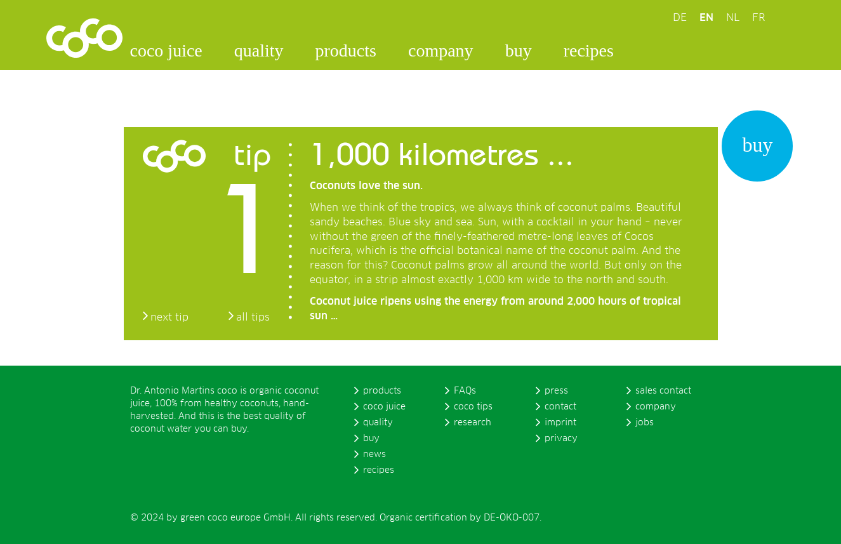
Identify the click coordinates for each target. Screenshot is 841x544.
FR (758, 18)
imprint (560, 422)
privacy (561, 438)
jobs (644, 422)
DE (680, 18)
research (472, 422)
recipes (589, 50)
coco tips (473, 406)
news (374, 454)
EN (706, 18)
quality (259, 50)
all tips (253, 317)
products (345, 50)
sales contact (663, 391)
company (440, 50)
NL (732, 18)
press (556, 391)
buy (518, 50)
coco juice (166, 50)
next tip (169, 317)
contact (560, 406)
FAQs (465, 391)
